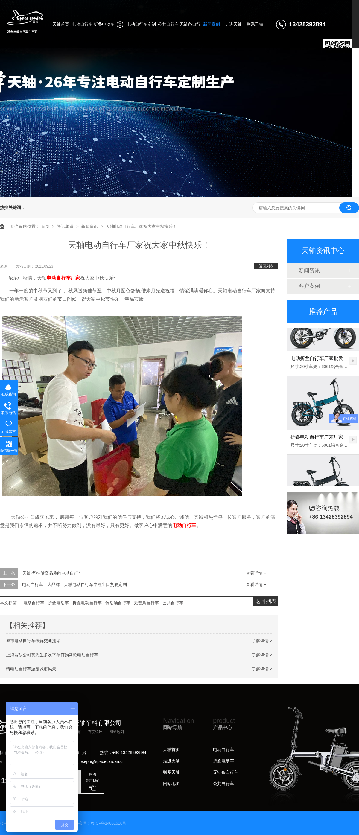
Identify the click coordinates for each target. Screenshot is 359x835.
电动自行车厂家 (63, 277)
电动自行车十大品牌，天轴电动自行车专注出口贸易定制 (74, 584)
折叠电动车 (58, 602)
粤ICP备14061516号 (108, 823)
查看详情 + (256, 573)
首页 (46, 226)
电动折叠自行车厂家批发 (316, 359)
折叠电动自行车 (87, 602)
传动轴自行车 (117, 602)
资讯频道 (66, 226)
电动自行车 (184, 525)
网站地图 (116, 732)
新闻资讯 (90, 226)
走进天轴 (171, 760)
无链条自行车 (146, 602)
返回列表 (266, 266)
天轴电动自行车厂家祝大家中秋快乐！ (141, 226)
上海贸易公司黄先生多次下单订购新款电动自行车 (52, 654)
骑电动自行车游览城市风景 (31, 668)
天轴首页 (171, 749)
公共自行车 (172, 602)
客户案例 (309, 286)
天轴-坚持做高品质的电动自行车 (52, 573)
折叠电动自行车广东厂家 (316, 438)
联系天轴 (171, 772)
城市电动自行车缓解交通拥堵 (33, 640)
